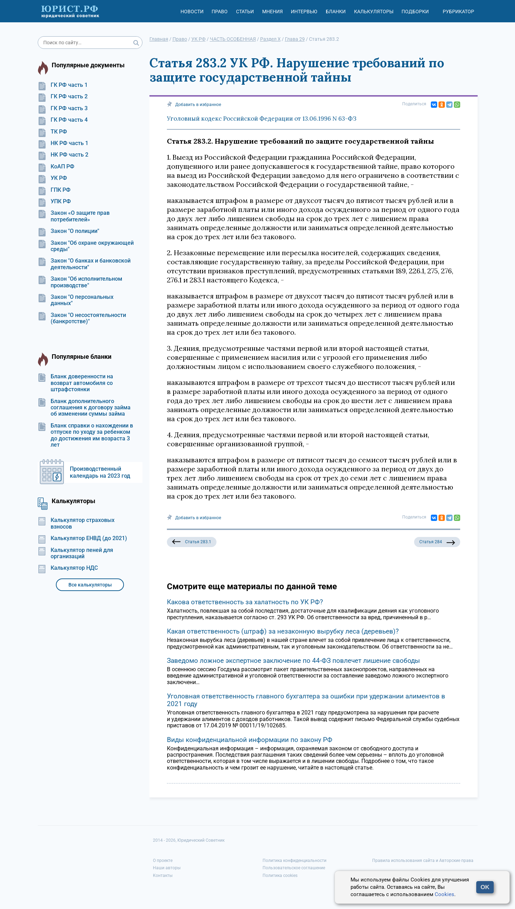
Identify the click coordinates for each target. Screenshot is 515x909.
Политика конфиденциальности (294, 860)
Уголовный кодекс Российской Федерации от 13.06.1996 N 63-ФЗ (261, 118)
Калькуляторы (373, 11)
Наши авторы (167, 867)
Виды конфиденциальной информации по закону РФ (249, 740)
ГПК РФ (54, 190)
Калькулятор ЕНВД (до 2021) (82, 538)
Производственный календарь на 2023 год (100, 472)
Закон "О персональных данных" (75, 300)
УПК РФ (54, 201)
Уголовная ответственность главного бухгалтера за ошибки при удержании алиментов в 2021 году (306, 700)
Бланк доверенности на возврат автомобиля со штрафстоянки (75, 383)
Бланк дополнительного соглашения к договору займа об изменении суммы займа (84, 407)
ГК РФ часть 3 (63, 108)
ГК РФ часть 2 (63, 96)
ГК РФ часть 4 (63, 120)
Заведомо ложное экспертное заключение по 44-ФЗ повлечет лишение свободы (293, 661)
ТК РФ (52, 132)
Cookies (444, 894)
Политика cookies (280, 875)
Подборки (415, 11)
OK (485, 887)
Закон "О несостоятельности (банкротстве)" (82, 318)
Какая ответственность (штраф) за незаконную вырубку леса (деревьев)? (283, 631)
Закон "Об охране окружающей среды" (86, 246)
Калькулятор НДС (68, 568)
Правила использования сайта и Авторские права (422, 860)
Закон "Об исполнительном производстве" (80, 282)
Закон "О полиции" (68, 231)
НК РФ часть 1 (63, 143)
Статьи (245, 11)
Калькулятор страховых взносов (76, 523)
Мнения (272, 11)
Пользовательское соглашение (294, 867)
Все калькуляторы (90, 585)
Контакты (162, 875)
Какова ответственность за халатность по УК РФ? (245, 602)
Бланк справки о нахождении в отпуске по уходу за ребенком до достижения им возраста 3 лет (85, 435)
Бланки (336, 11)
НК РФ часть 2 (63, 155)
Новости (192, 11)
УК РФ (52, 178)
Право (220, 11)
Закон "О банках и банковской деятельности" (84, 264)
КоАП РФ (56, 167)
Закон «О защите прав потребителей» (74, 216)
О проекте (162, 860)
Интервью (304, 11)
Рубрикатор (458, 11)
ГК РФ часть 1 (63, 85)
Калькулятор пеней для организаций (75, 553)
